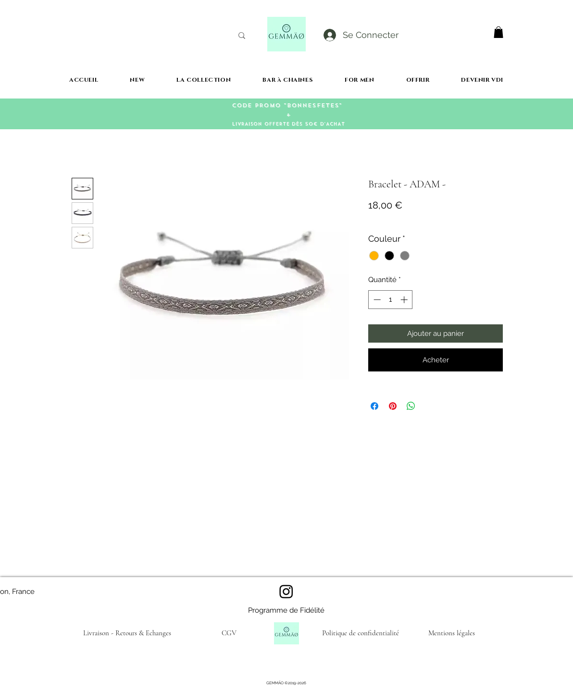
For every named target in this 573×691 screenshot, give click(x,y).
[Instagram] (286, 591)
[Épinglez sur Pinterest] (393, 406)
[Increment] (405, 299)
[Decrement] (376, 299)
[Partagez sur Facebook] (374, 406)
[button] (498, 32)
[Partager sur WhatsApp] (411, 406)
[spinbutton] (391, 299)
